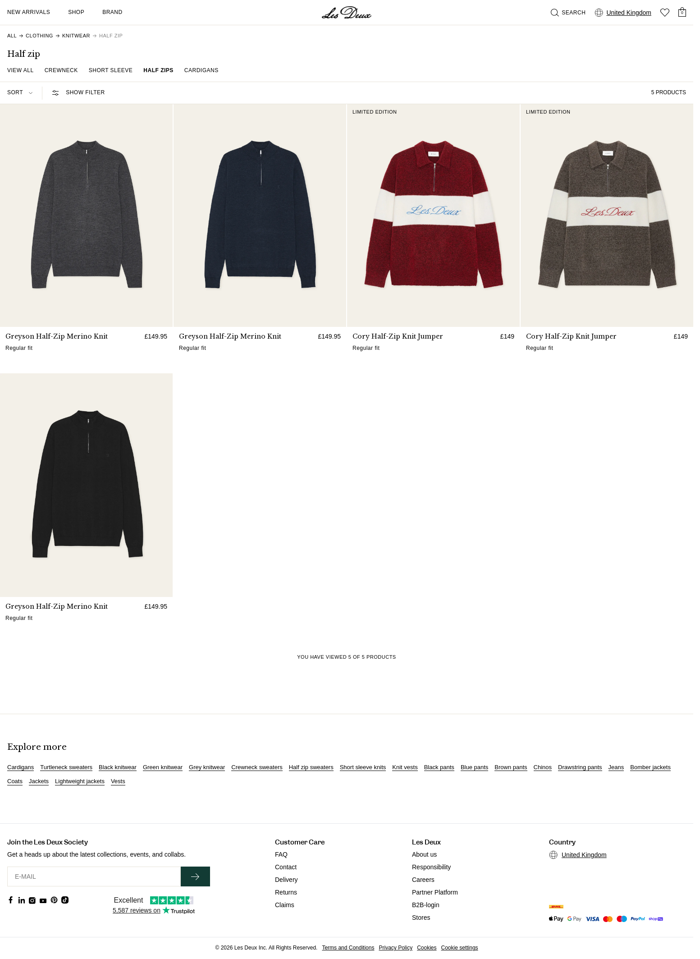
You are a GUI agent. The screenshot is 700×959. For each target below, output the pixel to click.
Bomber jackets (650, 767)
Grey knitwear (207, 767)
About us (424, 854)
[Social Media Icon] (10, 900)
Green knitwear (163, 767)
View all (20, 70)
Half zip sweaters (311, 767)
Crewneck (61, 70)
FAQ (281, 854)
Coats (15, 781)
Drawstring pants (580, 767)
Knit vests (404, 767)
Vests (118, 781)
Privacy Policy (395, 948)
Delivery (286, 879)
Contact (286, 867)
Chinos (543, 767)
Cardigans (201, 70)
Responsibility (431, 867)
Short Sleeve (111, 70)
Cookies (426, 948)
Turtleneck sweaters (66, 767)
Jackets (39, 781)
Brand (112, 12)
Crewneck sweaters (256, 767)
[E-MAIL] (94, 876)
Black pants (439, 767)
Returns (286, 892)
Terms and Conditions (348, 948)
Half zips (158, 70)
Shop (76, 12)
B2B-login (425, 905)
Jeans (616, 767)
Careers (423, 879)
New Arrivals (28, 12)
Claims (284, 905)
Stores (421, 917)
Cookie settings (459, 948)
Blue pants (474, 767)
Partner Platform (435, 892)
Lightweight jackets (80, 781)
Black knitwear (118, 767)
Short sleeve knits (363, 767)
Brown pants (510, 767)
